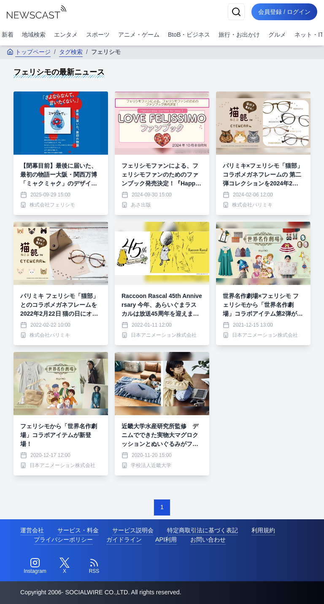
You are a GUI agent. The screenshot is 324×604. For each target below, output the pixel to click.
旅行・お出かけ (239, 34)
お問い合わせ (208, 539)
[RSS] (94, 566)
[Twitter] (64, 566)
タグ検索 (71, 51)
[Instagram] (35, 566)
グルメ (277, 34)
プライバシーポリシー (63, 539)
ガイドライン (124, 539)
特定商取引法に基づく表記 (202, 530)
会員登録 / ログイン (284, 11)
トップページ (29, 51)
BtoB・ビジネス (189, 34)
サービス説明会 (133, 530)
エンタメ (66, 34)
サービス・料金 (78, 530)
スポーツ (98, 34)
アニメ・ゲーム (138, 34)
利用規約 (263, 530)
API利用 (166, 539)
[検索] (236, 11)
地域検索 (34, 34)
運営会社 (32, 530)
